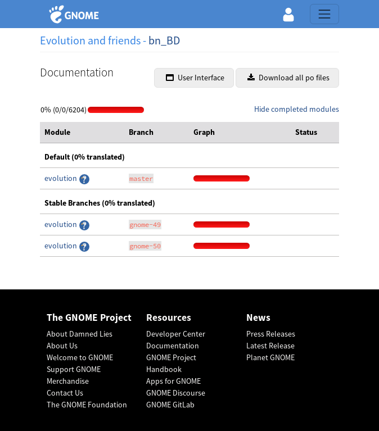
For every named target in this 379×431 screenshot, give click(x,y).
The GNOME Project (89, 318)
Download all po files (288, 77)
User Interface (195, 77)
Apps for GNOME (173, 381)
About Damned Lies (79, 334)
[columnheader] (82, 132)
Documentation (172, 346)
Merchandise (68, 381)
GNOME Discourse (175, 393)
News (258, 318)
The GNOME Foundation (87, 405)
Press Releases (270, 334)
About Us (62, 346)
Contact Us (65, 393)
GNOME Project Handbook (171, 363)
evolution (61, 178)
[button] (288, 14)
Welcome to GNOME (80, 357)
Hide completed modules (296, 109)
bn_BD (164, 40)
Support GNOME (74, 369)
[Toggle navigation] (324, 14)
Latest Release (270, 346)
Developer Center (175, 334)
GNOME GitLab (170, 405)
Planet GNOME (270, 357)
